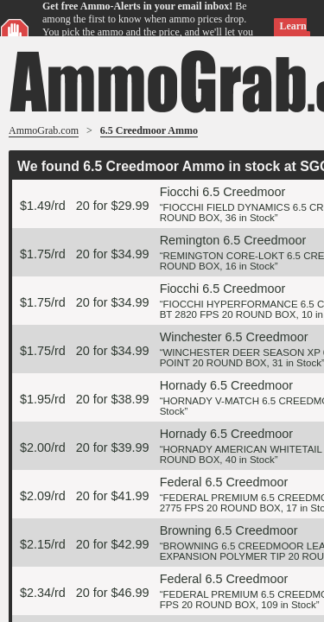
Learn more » (290, 32)
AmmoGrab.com (44, 130)
